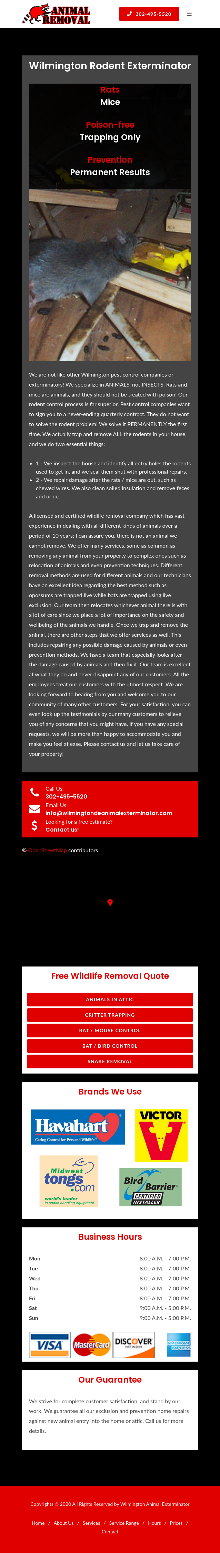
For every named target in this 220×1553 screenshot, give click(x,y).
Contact (110, 1531)
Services (91, 1523)
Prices (176, 1523)
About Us (64, 1523)
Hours (154, 1523)
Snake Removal (110, 1061)
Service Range (124, 1523)
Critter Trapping (110, 1015)
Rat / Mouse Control (110, 1030)
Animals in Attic (110, 999)
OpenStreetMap (47, 850)
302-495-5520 (149, 14)
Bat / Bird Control (110, 1046)
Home (38, 1523)
